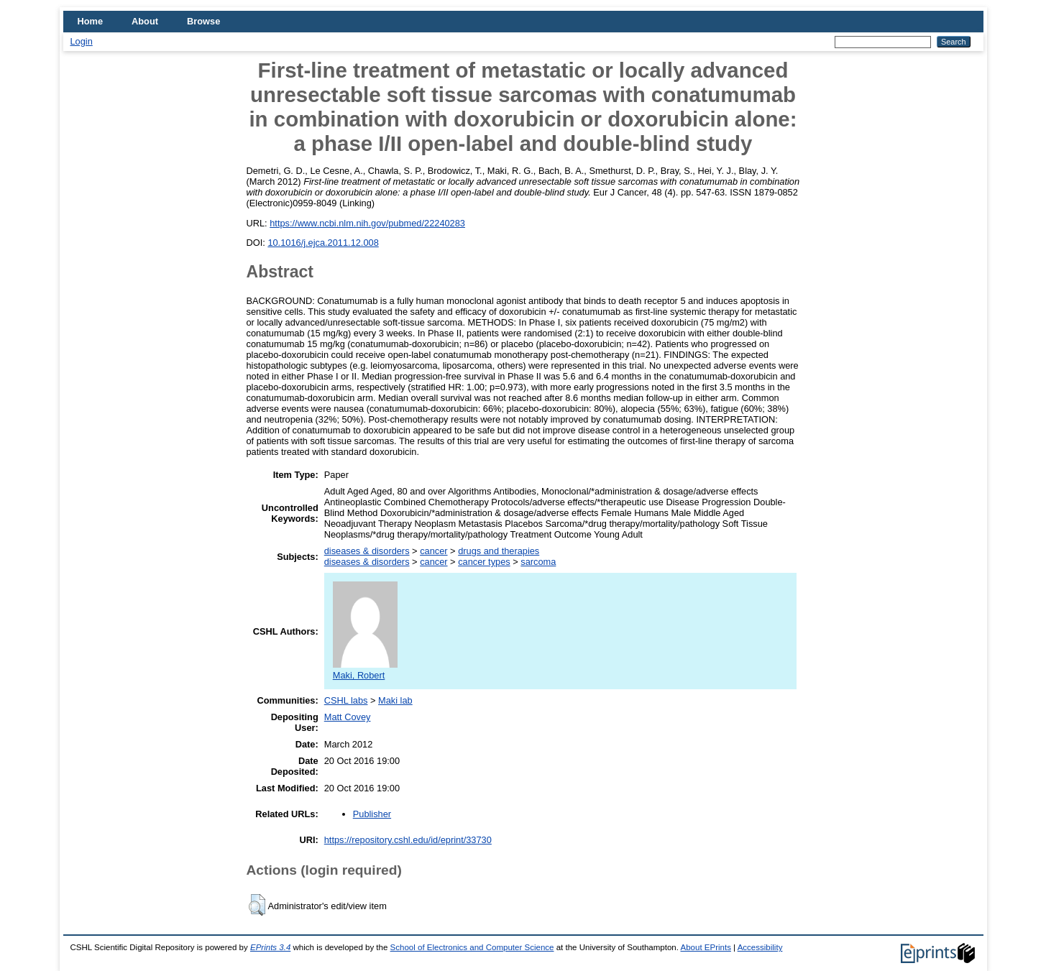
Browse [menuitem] (203, 21)
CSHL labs (346, 700)
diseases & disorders (367, 551)
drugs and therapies (498, 551)
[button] (257, 905)
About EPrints (705, 947)
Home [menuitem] (91, 21)
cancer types (484, 561)
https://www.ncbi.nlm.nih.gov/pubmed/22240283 (367, 223)
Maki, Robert (365, 670)
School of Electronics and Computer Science (472, 947)
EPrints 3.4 (270, 947)
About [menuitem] (145, 21)
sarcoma (538, 561)
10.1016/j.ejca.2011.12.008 (322, 242)
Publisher (372, 814)
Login (81, 41)
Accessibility (760, 947)
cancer (433, 551)
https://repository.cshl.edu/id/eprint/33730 (408, 839)
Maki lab (395, 700)
